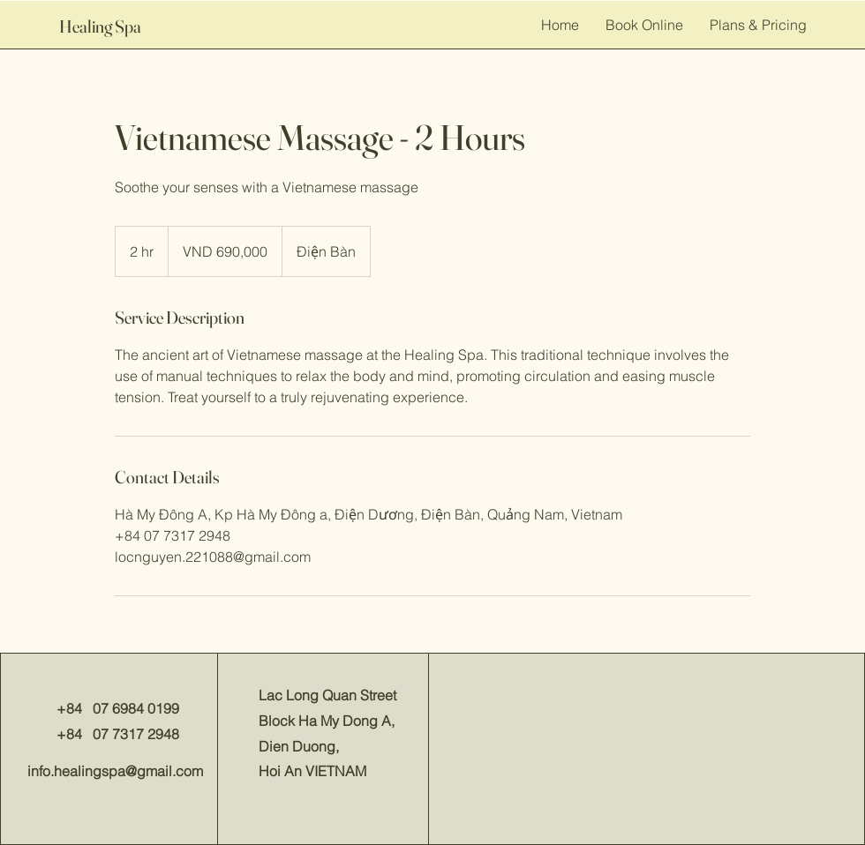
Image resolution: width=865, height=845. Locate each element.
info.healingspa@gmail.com (115, 771)
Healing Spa (100, 26)
